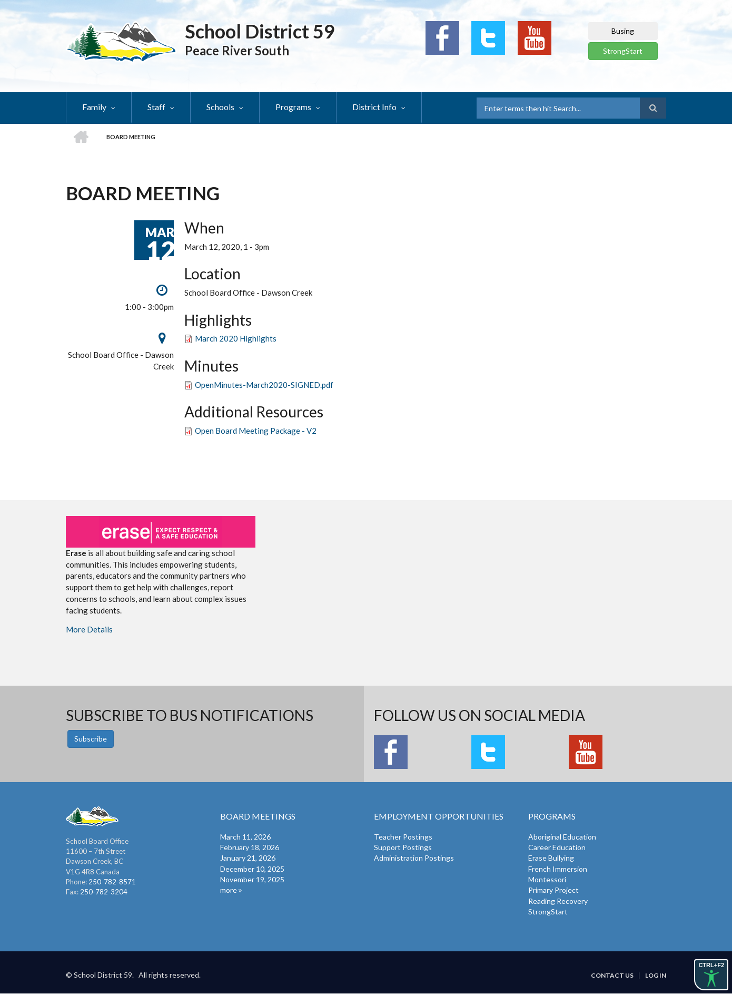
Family (94, 107)
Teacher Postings (403, 836)
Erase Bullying (551, 857)
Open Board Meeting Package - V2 (255, 430)
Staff (156, 107)
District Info (374, 107)
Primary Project (553, 889)
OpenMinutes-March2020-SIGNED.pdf (264, 384)
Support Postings (403, 847)
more (228, 889)
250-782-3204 (103, 892)
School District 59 (260, 31)
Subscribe (90, 738)
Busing (622, 30)
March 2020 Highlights (235, 338)
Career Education (557, 847)
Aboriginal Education (562, 836)
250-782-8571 (112, 882)
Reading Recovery (558, 900)
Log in (655, 975)
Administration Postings (414, 857)
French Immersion (557, 868)
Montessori (547, 879)
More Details (89, 629)
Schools (220, 107)
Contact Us (612, 975)
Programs (293, 107)
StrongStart (622, 50)
